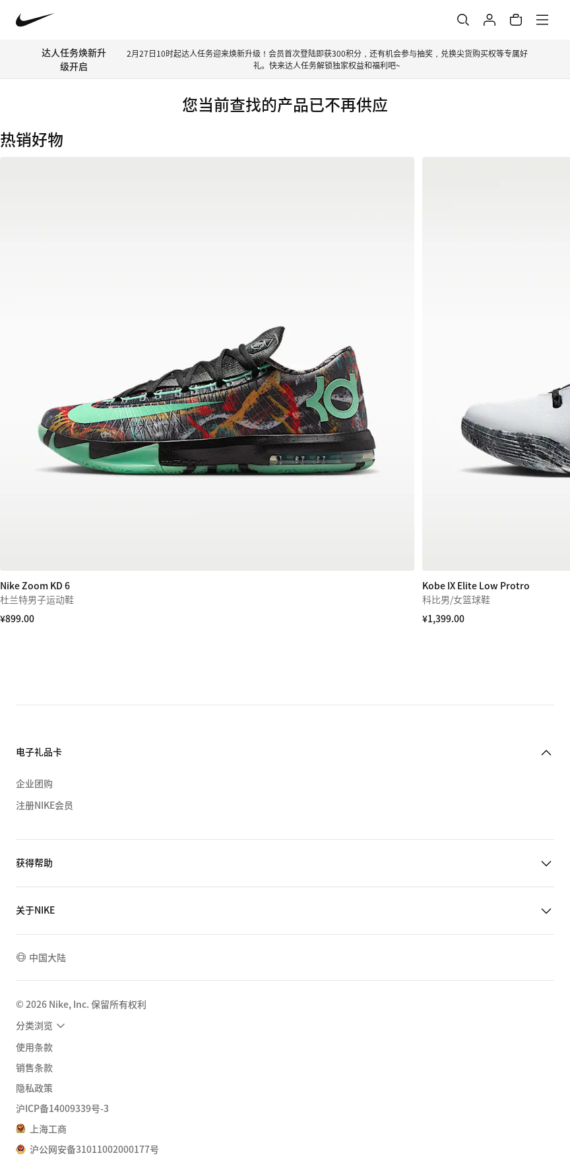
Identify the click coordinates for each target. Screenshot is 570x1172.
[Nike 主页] (35, 20)
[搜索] (463, 20)
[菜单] (542, 20)
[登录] (489, 20)
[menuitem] (42, 1026)
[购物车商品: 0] (516, 20)
